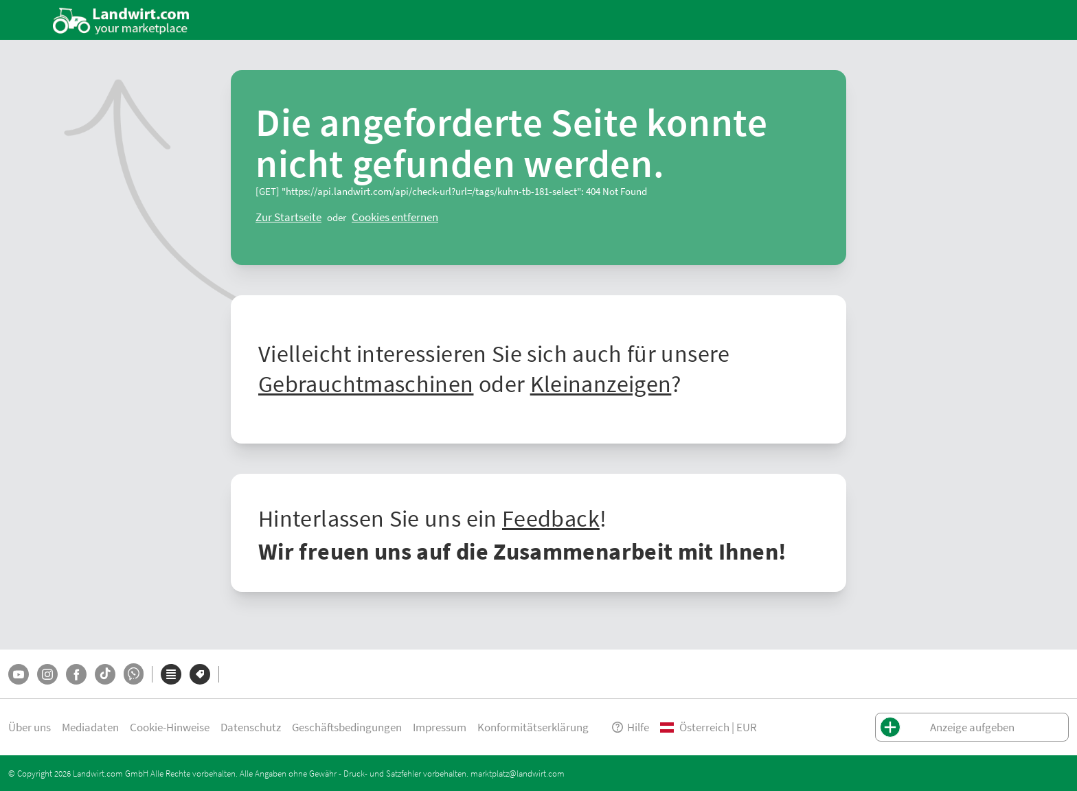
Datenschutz (250, 727)
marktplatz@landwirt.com (518, 773)
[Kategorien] (171, 674)
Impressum (439, 727)
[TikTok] (105, 674)
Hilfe (630, 727)
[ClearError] (288, 217)
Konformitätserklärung (533, 727)
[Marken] (200, 674)
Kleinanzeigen (601, 383)
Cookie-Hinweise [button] (169, 727)
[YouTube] (18, 674)
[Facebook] (76, 674)
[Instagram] (47, 674)
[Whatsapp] (133, 673)
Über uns (29, 727)
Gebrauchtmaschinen (365, 383)
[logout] (395, 217)
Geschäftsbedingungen (347, 727)
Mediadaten (90, 727)
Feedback (551, 518)
